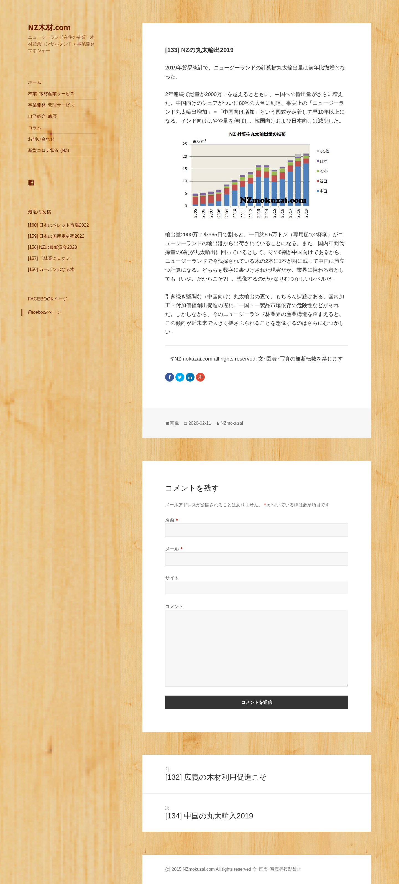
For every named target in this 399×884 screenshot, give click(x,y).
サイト (172, 578)
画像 (174, 423)
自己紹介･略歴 (42, 116)
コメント (174, 606)
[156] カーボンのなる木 (51, 269)
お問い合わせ (41, 139)
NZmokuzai (232, 423)
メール (174, 549)
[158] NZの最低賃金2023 (52, 247)
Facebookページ (48, 299)
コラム (34, 127)
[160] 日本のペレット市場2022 (58, 225)
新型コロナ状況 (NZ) (48, 150)
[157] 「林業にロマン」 (51, 258)
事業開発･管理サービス (51, 105)
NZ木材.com (49, 27)
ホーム (34, 82)
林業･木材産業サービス (51, 93)
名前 (171, 520)
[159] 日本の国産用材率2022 (56, 236)
